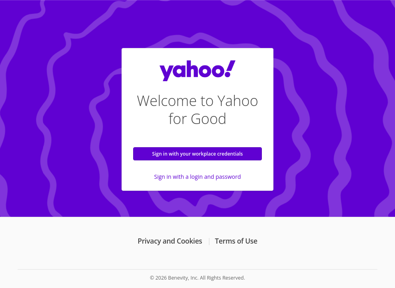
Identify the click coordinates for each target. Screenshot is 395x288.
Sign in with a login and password (197, 176)
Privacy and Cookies (170, 241)
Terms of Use (236, 241)
